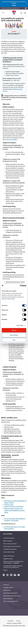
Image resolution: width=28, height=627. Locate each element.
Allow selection (14, 335)
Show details (20, 325)
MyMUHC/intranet (8, 556)
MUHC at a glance (7, 538)
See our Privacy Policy (8, 298)
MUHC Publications (8, 596)
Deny (14, 340)
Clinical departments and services (12, 544)
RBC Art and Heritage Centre (10, 599)
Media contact (7, 588)
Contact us (6, 582)
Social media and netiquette (10, 591)
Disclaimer (11, 618)
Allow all (14, 330)
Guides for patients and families (14, 504)
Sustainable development (9, 547)
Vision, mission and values (10, 541)
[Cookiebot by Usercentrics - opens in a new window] (20, 286)
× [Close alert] (26, 3)
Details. (14, 5)
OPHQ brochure (9, 502)
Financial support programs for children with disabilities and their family (14, 508)
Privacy (18, 618)
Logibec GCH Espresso (8, 553)
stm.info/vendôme (11, 137)
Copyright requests (8, 585)
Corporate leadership (8, 536)
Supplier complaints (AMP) (14, 621)
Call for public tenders (8, 550)
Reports (5, 568)
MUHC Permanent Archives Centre (12, 593)
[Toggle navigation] (3, 12)
